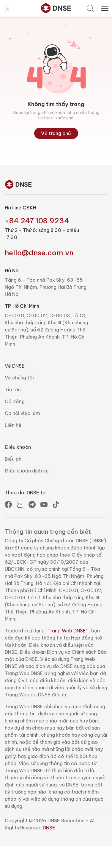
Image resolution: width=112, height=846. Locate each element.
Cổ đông (15, 401)
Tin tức (13, 389)
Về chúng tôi (19, 378)
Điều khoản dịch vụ (26, 471)
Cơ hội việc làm (22, 413)
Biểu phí (14, 459)
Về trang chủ (56, 133)
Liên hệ (13, 425)
